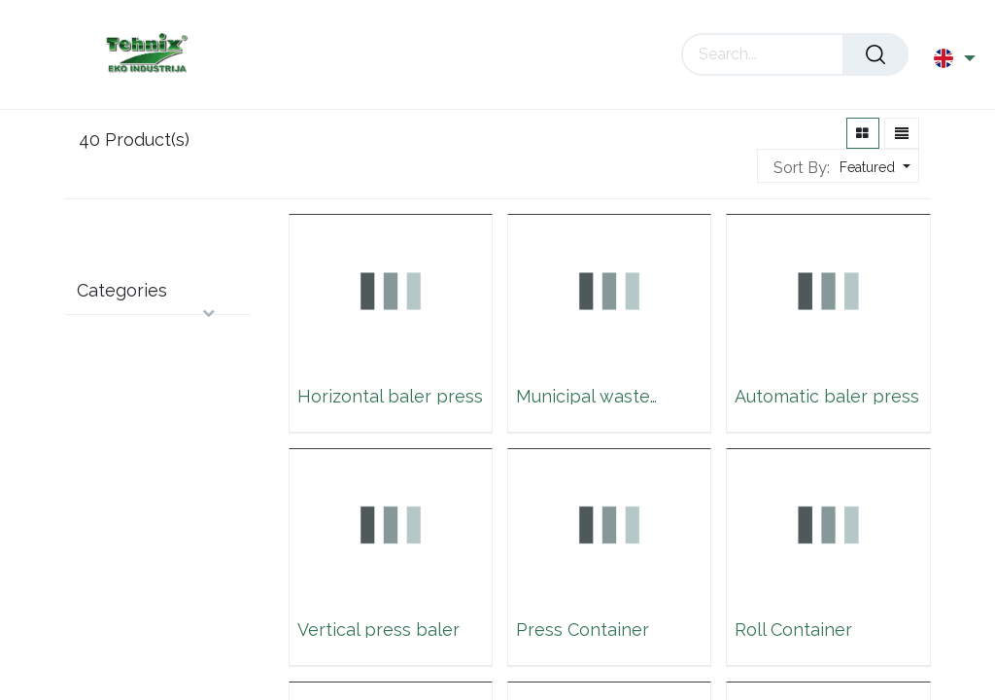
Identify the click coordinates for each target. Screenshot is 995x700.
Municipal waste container (583, 395)
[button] (872, 168)
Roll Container (793, 628)
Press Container (582, 628)
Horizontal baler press (390, 395)
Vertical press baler (378, 628)
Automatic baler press (827, 395)
